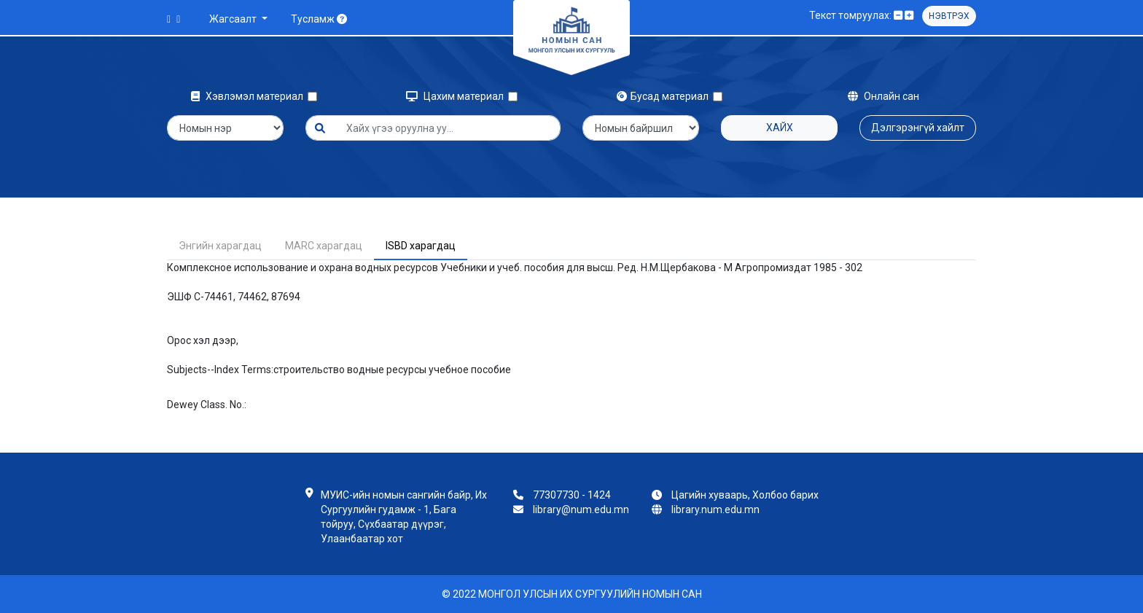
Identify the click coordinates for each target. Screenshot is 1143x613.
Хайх (779, 127)
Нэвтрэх (949, 16)
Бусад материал (665, 96)
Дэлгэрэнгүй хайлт (917, 127)
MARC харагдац (323, 245)
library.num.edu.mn (715, 509)
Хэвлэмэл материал (249, 96)
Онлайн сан (883, 96)
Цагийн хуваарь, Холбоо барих (745, 495)
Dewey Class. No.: (206, 404)
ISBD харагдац (421, 245)
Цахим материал (457, 96)
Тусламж (319, 19)
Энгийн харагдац (220, 245)
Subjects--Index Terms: (220, 369)
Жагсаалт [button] (234, 19)
